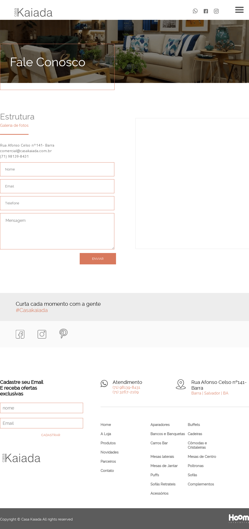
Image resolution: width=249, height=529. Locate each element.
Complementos (201, 484)
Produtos (108, 443)
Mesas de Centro (202, 456)
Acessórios (159, 493)
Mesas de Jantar (164, 466)
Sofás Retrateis (162, 484)
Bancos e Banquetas (167, 434)
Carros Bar (159, 443)
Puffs (154, 475)
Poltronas (195, 466)
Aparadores (160, 425)
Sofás (192, 475)
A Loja (106, 434)
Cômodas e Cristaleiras (197, 445)
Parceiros (108, 461)
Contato (107, 471)
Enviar (98, 259)
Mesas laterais (162, 456)
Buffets (194, 425)
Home (106, 425)
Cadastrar (50, 435)
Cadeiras (195, 434)
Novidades (109, 452)
